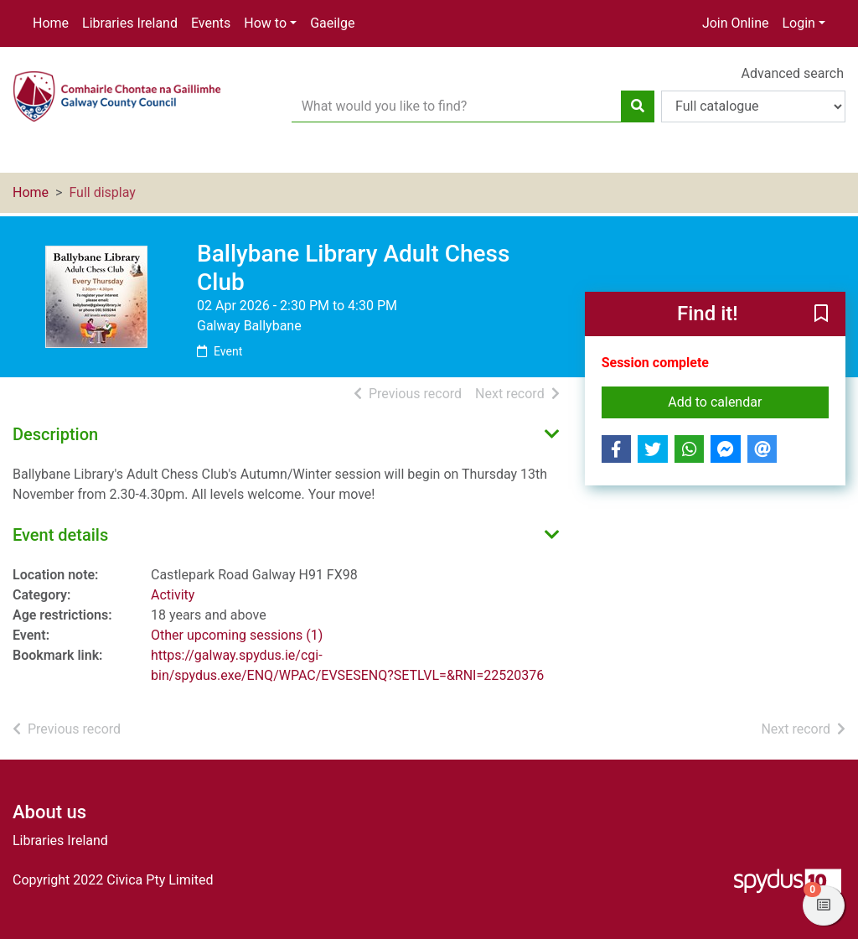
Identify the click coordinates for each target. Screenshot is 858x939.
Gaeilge (332, 23)
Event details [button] (60, 535)
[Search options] (753, 106)
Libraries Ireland (130, 23)
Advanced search (793, 73)
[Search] (637, 106)
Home (51, 23)
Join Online (735, 23)
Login (798, 23)
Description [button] (55, 434)
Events (210, 23)
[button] (821, 315)
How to (265, 23)
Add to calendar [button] (748, 401)
